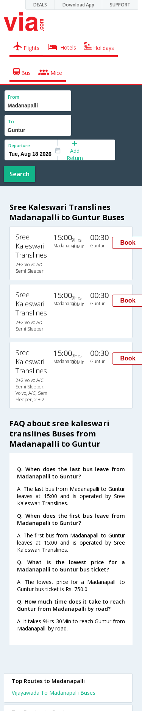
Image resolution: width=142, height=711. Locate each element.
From (13, 97)
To (11, 121)
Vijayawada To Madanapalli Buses (53, 692)
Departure (19, 145)
